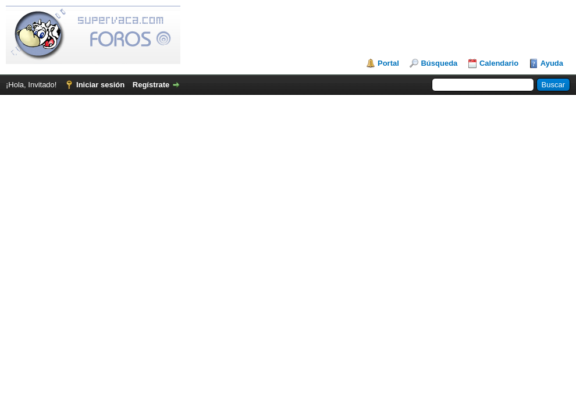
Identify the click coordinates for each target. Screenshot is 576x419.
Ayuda (552, 63)
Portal (388, 63)
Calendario (498, 63)
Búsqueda (439, 63)
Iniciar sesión (100, 84)
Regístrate (151, 84)
